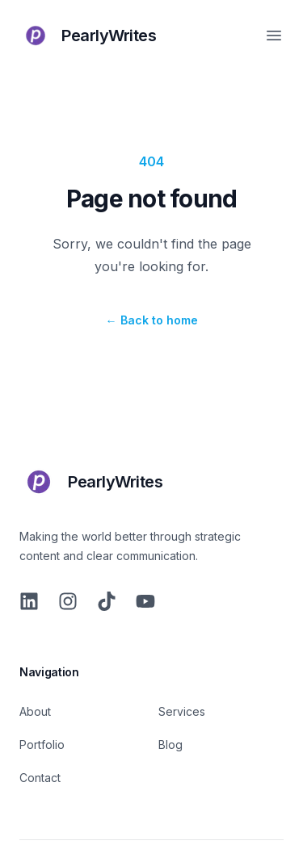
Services (181, 711)
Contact (40, 777)
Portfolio (42, 744)
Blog (170, 744)
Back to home (152, 320)
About (35, 711)
